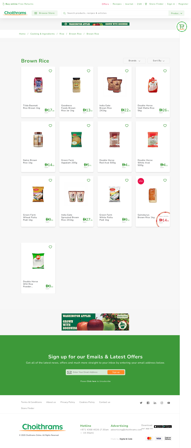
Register (183, 4)
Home (22, 33)
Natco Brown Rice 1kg (30, 161)
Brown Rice (75, 33)
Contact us (104, 402)
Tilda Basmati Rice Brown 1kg (31, 107)
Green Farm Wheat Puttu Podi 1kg (30, 217)
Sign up (116, 372)
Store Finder (27, 408)
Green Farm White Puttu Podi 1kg (106, 217)
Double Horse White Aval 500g (145, 163)
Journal (129, 4)
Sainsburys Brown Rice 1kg (146, 216)
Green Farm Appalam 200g (69, 161)
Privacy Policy (67, 402)
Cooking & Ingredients (42, 33)
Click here (91, 381)
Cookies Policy (87, 402)
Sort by (158, 60)
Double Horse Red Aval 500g (107, 161)
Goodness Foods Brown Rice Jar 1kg (68, 108)
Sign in (171, 4)
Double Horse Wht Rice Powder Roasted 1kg (30, 285)
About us (51, 402)
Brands (134, 60)
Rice (62, 33)
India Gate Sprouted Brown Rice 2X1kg (70, 217)
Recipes (117, 4)
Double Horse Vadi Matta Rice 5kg (146, 108)
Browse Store (44, 13)
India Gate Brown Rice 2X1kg (105, 108)
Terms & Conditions (31, 402)
